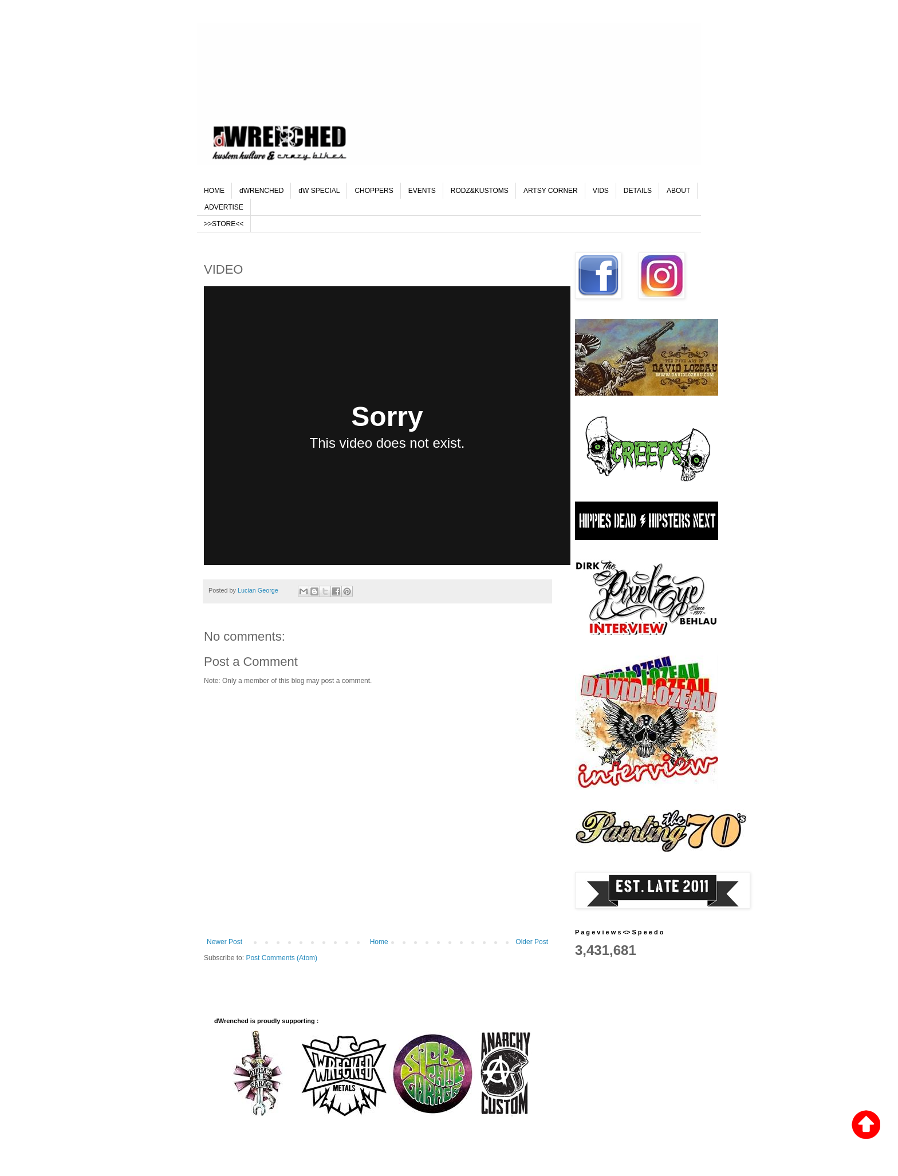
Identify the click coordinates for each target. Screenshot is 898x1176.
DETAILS (638, 191)
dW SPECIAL (319, 191)
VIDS (601, 191)
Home (379, 942)
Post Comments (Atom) (281, 958)
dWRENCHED (261, 191)
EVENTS (422, 191)
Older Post (531, 942)
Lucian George (259, 590)
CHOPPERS (374, 191)
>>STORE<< (223, 224)
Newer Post (224, 942)
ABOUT (678, 191)
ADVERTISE (223, 207)
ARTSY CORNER (550, 191)
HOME (214, 191)
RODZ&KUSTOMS (480, 191)
